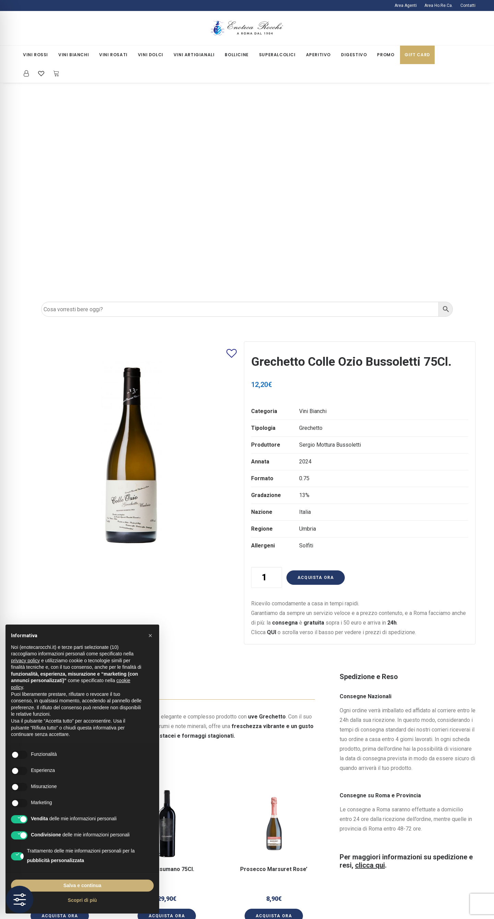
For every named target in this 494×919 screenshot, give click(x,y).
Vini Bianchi (73, 55)
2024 (305, 254)
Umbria (307, 321)
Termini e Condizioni (169, 854)
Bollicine (236, 55)
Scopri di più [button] (82, 900)
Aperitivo (318, 55)
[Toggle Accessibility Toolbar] (19, 899)
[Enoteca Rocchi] (247, 28)
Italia (305, 305)
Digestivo (354, 55)
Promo (385, 55)
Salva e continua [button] (82, 885)
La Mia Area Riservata (285, 806)
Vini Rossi (35, 55)
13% (304, 288)
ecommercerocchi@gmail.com (416, 806)
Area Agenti (406, 5)
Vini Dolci (150, 55)
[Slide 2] (170, 743)
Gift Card (417, 55)
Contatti (467, 5)
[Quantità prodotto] (266, 370)
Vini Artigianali (194, 55)
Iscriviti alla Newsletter (287, 816)
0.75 (304, 271)
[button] (167, 629)
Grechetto (310, 221)
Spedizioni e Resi (166, 816)
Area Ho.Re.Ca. (438, 5)
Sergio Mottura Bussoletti (330, 237)
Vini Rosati (113, 55)
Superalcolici (277, 55)
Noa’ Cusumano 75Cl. (167, 656)
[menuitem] (407, 5)
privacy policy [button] (25, 660)
